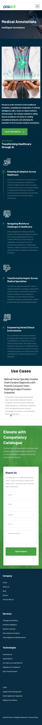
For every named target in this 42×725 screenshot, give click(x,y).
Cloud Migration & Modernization (14, 637)
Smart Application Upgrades (12, 696)
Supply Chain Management (12, 692)
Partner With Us (8, 599)
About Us (6, 587)
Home (5, 582)
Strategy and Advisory (10, 620)
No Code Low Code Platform (13, 663)
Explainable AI (8, 659)
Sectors (5, 595)
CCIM (5, 687)
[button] (11, 415)
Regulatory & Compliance (11, 667)
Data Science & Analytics (11, 633)
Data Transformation (10, 671)
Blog (4, 591)
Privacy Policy (33, 717)
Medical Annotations (10, 700)
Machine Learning (9, 629)
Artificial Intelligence (10, 625)
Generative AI (7, 654)
